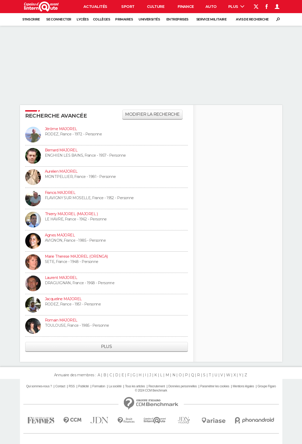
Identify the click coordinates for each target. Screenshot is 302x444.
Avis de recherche (252, 19)
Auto (211, 6)
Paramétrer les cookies (214, 386)
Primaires (124, 19)
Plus (236, 6)
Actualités (95, 6)
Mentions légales (243, 386)
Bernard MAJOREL (61, 150)
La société (115, 386)
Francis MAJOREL (60, 192)
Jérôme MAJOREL (61, 128)
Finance (186, 6)
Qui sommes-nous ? (39, 386)
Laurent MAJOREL (61, 277)
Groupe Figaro (266, 386)
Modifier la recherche (152, 114)
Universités (149, 19)
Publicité (83, 386)
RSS (72, 386)
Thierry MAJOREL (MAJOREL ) (71, 214)
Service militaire (211, 19)
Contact (60, 386)
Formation (98, 386)
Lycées (82, 19)
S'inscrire (31, 19)
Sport (127, 6)
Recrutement (157, 386)
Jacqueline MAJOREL (63, 299)
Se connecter (58, 19)
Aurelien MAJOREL (61, 171)
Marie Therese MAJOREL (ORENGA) (76, 256)
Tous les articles (135, 386)
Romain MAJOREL (61, 320)
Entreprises (177, 19)
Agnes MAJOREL (60, 235)
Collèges (101, 19)
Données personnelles (182, 386)
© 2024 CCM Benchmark (151, 390)
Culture (155, 6)
